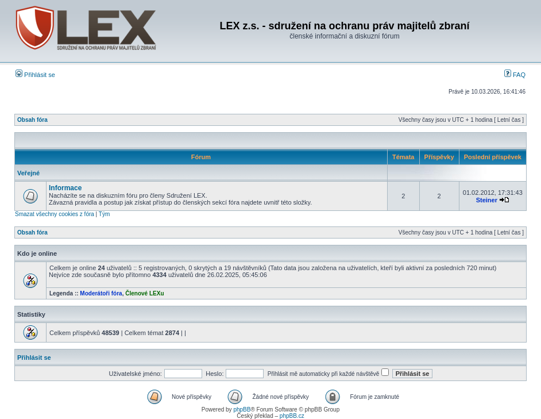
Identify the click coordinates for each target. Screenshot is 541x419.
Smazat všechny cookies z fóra (54, 214)
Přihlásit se (35, 74)
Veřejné (28, 173)
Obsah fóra (32, 120)
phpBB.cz (292, 416)
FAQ (514, 74)
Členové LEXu (144, 293)
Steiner (486, 200)
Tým (104, 214)
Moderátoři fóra (101, 293)
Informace (65, 188)
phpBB (241, 409)
